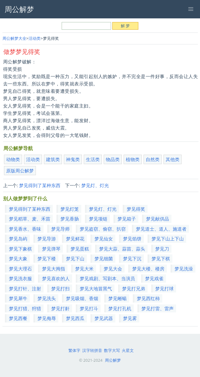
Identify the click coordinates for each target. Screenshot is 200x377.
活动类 (34, 38)
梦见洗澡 (184, 269)
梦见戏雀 (154, 278)
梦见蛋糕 (80, 249)
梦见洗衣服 (20, 278)
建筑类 (53, 159)
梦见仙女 (103, 239)
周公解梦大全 (14, 38)
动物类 (13, 159)
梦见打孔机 (119, 308)
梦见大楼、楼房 (148, 269)
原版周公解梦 (20, 171)
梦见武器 (103, 318)
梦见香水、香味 (25, 229)
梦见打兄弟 (133, 288)
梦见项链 (98, 219)
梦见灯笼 (69, 209)
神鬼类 (73, 159)
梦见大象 (18, 258)
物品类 (113, 159)
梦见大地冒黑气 (96, 288)
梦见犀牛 (18, 298)
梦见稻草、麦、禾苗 (29, 219)
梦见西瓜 (75, 318)
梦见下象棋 (20, 249)
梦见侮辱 (46, 318)
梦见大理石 (20, 269)
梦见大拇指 (53, 269)
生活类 (93, 159)
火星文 (128, 350)
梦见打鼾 (60, 308)
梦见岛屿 (18, 239)
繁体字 (74, 350)
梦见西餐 (18, 318)
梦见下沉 (132, 258)
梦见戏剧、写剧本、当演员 (107, 278)
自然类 (153, 159)
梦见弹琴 (51, 249)
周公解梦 (113, 360)
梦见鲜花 (75, 239)
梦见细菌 (103, 258)
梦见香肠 (69, 219)
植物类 (133, 159)
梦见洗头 (46, 298)
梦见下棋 (161, 258)
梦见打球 (164, 288)
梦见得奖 (136, 209)
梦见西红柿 (148, 298)
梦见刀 (162, 249)
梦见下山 (75, 258)
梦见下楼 (46, 258)
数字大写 (112, 350)
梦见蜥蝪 (117, 298)
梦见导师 (60, 229)
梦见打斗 (89, 308)
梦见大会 (113, 269)
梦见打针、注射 (25, 288)
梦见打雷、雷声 (157, 308)
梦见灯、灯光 (95, 185)
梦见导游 (46, 239)
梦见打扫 (60, 288)
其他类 (172, 159)
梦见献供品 (157, 219)
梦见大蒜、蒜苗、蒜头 (122, 249)
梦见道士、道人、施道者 (161, 229)
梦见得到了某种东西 (39, 185)
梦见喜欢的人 (56, 278)
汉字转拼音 (92, 350)
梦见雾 (130, 318)
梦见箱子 (126, 219)
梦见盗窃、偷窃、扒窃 (103, 229)
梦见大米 (84, 269)
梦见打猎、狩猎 (25, 308)
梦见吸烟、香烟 (82, 298)
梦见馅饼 (132, 239)
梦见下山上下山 (168, 239)
